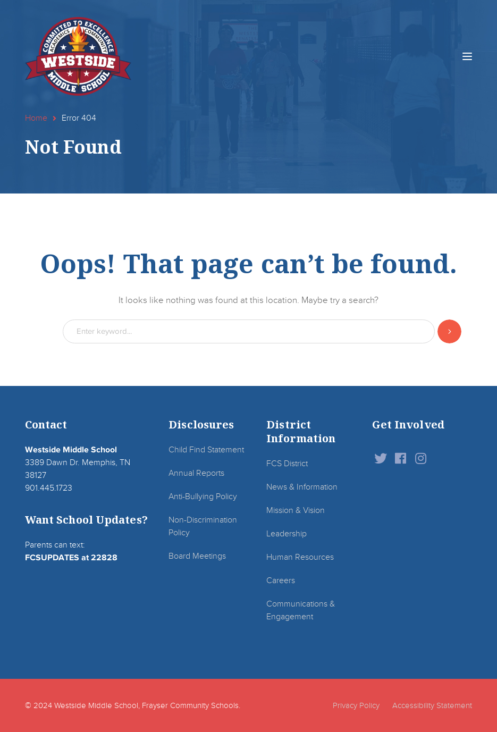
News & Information (302, 487)
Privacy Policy (356, 705)
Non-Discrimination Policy (203, 526)
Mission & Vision (295, 510)
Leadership (286, 533)
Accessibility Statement (432, 705)
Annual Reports (196, 473)
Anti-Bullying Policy (203, 496)
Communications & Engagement (300, 610)
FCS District (287, 463)
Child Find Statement (206, 449)
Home (36, 118)
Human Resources (300, 557)
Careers (280, 580)
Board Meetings (197, 556)
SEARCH (449, 331)
